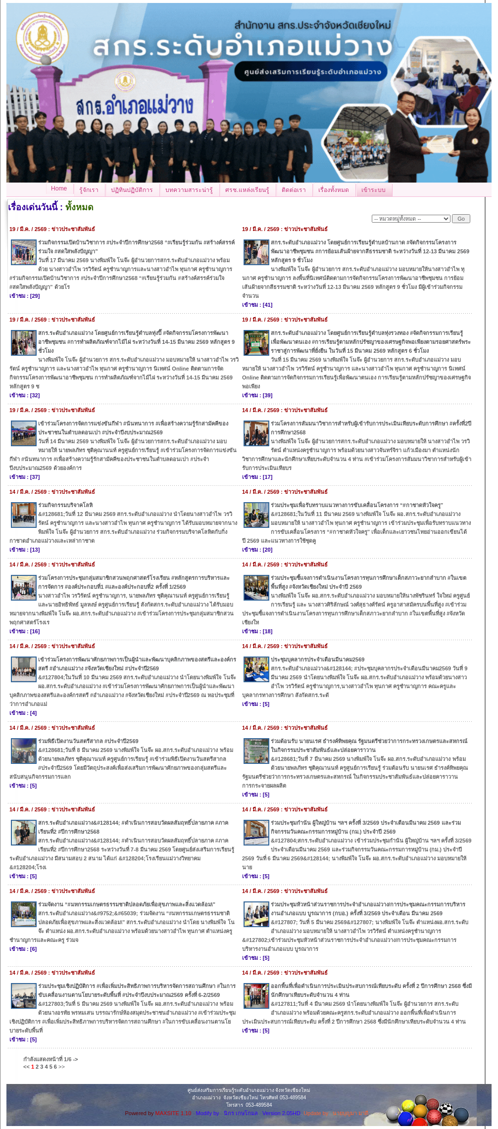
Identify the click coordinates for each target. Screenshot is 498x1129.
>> (61, 1067)
